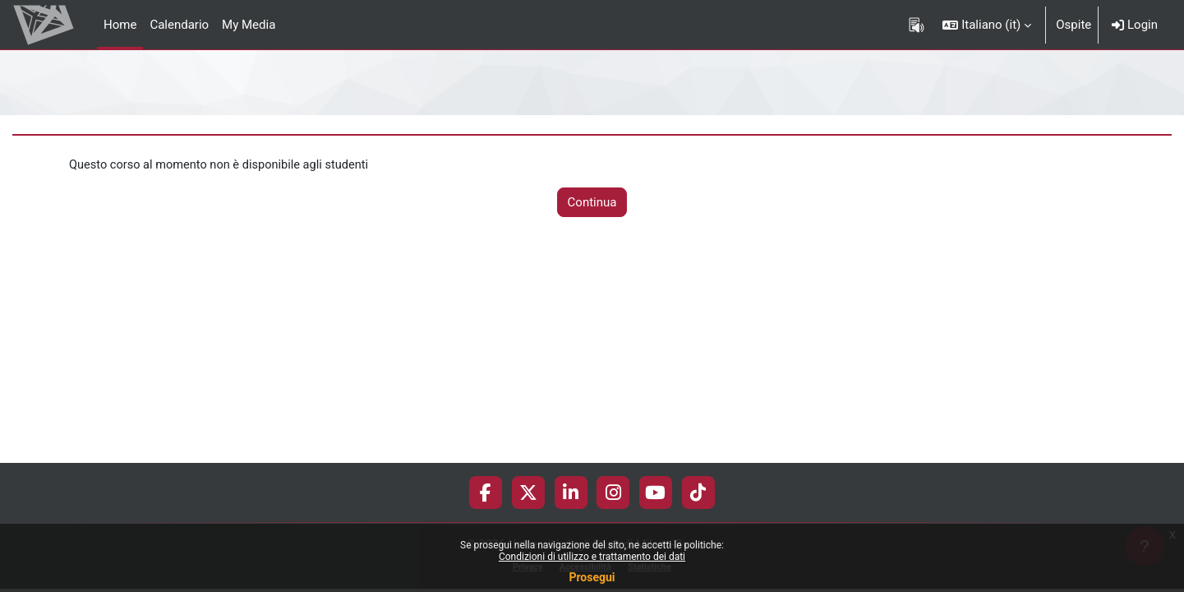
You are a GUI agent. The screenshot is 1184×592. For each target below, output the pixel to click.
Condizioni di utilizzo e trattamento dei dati (592, 556)
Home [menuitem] (120, 24)
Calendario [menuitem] (179, 24)
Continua (592, 203)
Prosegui (592, 577)
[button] (987, 24)
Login (1135, 24)
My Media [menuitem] (248, 24)
